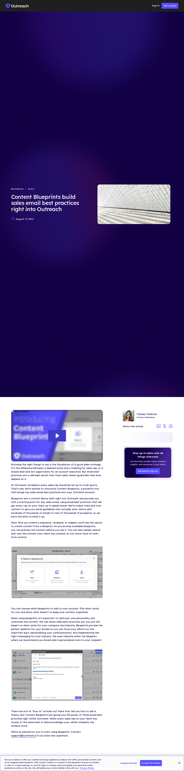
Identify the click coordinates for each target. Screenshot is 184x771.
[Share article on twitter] (164, 426)
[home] (17, 6)
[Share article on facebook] (170, 426)
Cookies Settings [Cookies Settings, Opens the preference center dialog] (128, 763)
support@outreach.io (23, 735)
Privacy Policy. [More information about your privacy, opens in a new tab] (87, 768)
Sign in (155, 5)
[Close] (179, 763)
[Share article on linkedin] (158, 426)
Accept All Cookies (151, 763)
